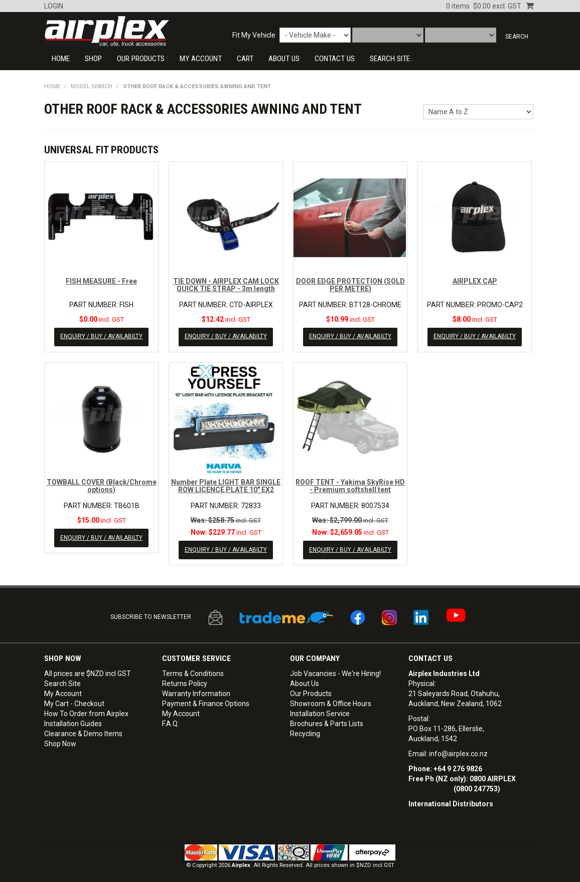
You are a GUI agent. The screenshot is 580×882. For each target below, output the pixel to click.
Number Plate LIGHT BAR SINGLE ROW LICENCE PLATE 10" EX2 (225, 484)
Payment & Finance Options (205, 700)
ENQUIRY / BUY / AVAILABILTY (101, 336)
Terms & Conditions (193, 670)
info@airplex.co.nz (458, 750)
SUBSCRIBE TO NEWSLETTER (150, 613)
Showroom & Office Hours (330, 700)
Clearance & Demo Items (83, 730)
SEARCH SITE (390, 58)
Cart (245, 58)
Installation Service (320, 710)
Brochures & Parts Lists (326, 720)
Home (61, 58)
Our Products (141, 58)
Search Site (62, 680)
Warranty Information (196, 690)
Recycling (305, 730)
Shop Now (60, 740)
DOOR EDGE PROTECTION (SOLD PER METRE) (350, 285)
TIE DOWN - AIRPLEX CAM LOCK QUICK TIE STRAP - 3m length (226, 285)
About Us (284, 58)
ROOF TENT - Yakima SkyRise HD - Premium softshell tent (350, 484)
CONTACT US (335, 58)
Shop (93, 58)
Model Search (91, 86)
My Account (201, 58)
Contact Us (430, 654)
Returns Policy (184, 680)
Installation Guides (73, 720)
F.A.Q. (170, 720)
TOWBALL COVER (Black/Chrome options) (102, 484)
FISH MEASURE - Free (101, 281)
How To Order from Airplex (86, 710)
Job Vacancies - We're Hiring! (335, 670)
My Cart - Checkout (74, 700)
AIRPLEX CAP (475, 281)
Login (53, 6)
